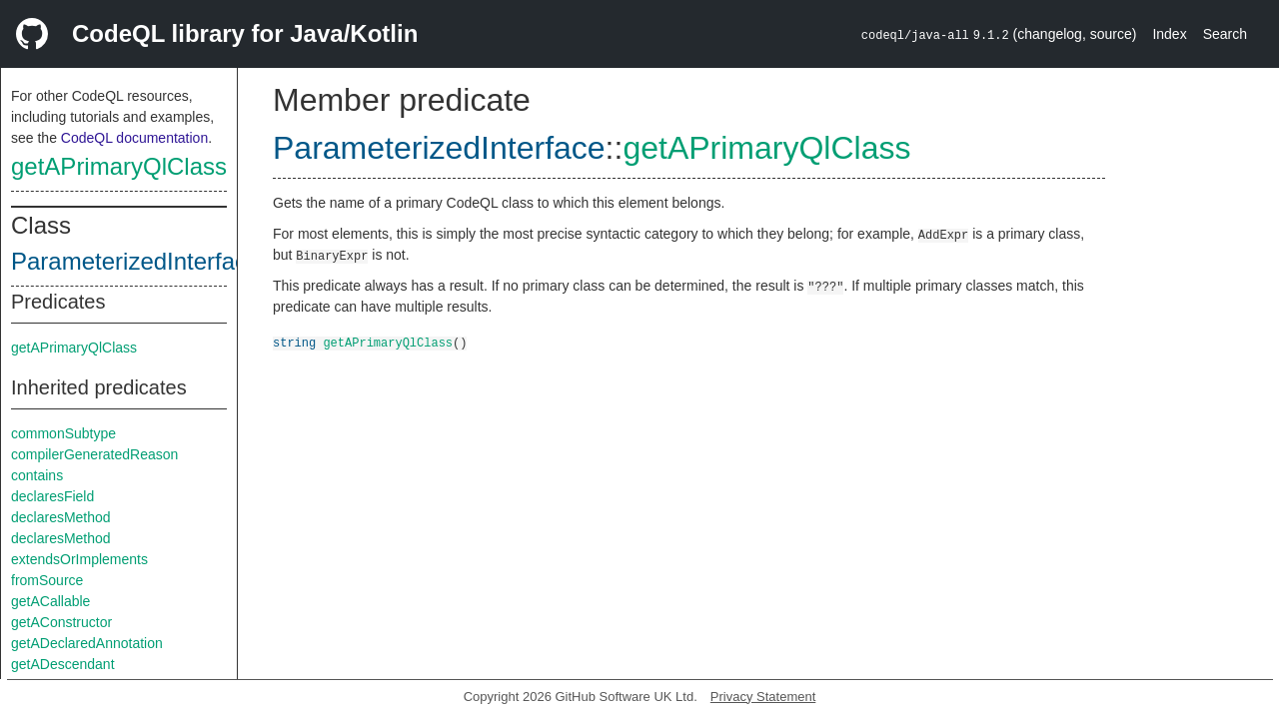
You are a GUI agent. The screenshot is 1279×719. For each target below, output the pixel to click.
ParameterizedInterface (135, 261)
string (294, 342)
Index (1169, 34)
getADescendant (63, 664)
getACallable (50, 601)
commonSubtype (63, 433)
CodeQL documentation (134, 138)
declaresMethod (61, 517)
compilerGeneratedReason (94, 454)
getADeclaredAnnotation (87, 643)
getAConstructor (61, 622)
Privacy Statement (763, 696)
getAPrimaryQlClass (119, 166)
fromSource (47, 580)
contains (37, 475)
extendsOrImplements (79, 559)
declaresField (52, 496)
